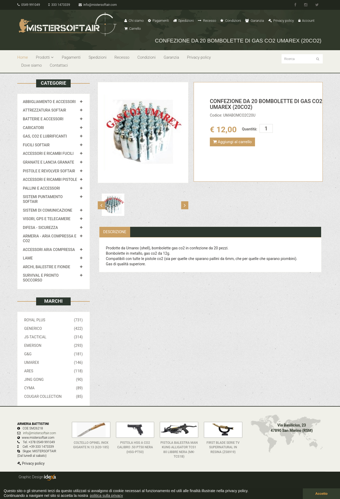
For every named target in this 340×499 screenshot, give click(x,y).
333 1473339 (59, 5)
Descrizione (114, 232)
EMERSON (53, 345)
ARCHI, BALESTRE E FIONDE (46, 267)
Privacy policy (281, 21)
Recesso (207, 21)
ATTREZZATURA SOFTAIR (44, 110)
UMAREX (53, 362)
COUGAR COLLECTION (53, 396)
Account (306, 21)
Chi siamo (134, 21)
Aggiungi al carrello (232, 141)
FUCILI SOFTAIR (36, 145)
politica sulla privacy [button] (106, 495)
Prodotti (45, 57)
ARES (53, 371)
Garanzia (254, 21)
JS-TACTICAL (53, 337)
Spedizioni (183, 21)
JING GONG (53, 379)
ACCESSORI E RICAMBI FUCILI (48, 153)
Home (22, 57)
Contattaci (59, 65)
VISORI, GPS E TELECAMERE (46, 219)
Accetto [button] (321, 494)
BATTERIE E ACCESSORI (43, 119)
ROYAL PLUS (53, 320)
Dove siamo (31, 65)
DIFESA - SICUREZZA (40, 227)
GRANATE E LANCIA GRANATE (48, 162)
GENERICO (53, 328)
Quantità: (249, 129)
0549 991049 (28, 5)
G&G (53, 354)
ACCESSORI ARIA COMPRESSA (49, 250)
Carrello (132, 29)
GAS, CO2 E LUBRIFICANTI (45, 136)
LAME (28, 258)
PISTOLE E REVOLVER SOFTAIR (49, 171)
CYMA (53, 388)
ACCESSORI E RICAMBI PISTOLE (50, 179)
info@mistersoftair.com (98, 5)
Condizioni (230, 21)
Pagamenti (158, 21)
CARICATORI (33, 128)
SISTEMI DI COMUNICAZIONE (47, 210)
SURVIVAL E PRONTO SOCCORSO (41, 277)
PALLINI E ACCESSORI (41, 188)
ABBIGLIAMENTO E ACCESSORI (49, 102)
